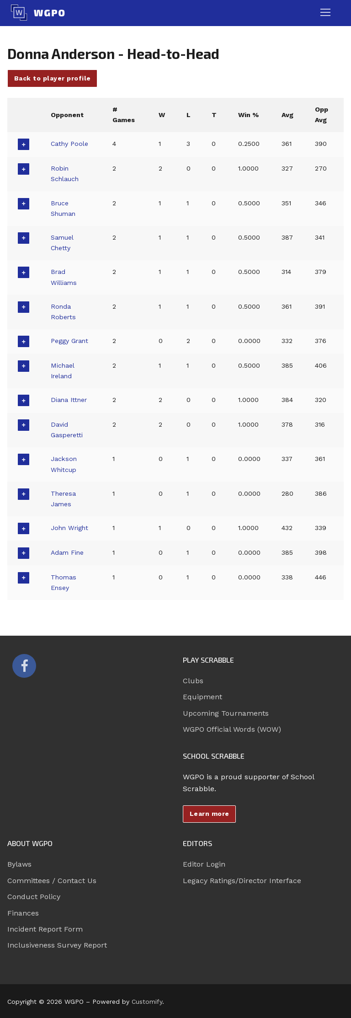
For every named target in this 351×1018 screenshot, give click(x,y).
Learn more (209, 813)
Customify (147, 1001)
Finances (23, 913)
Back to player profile (52, 78)
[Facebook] (24, 666)
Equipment (202, 696)
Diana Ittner (70, 399)
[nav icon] (325, 12)
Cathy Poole (70, 143)
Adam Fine (68, 552)
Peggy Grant (70, 340)
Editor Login (204, 864)
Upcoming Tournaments (226, 713)
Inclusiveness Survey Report (57, 945)
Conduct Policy (33, 896)
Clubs (193, 680)
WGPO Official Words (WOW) (232, 729)
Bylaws (19, 864)
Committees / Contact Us (51, 880)
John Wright (70, 527)
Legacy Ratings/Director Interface (242, 880)
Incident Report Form (45, 929)
